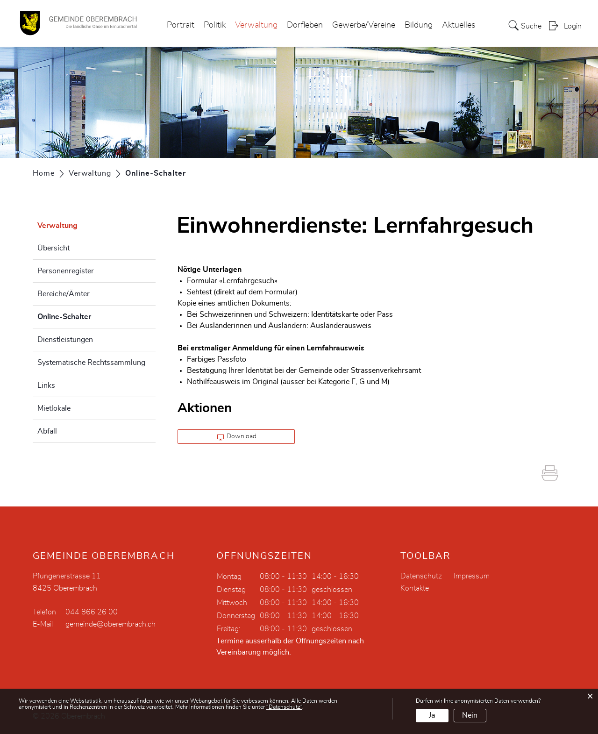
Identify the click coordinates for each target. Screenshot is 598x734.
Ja (432, 715)
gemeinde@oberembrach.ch (110, 624)
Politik (215, 25)
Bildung (419, 25)
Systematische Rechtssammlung (91, 362)
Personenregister (65, 271)
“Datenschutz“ (284, 707)
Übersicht (53, 248)
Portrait (180, 25)
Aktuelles (459, 25)
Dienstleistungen (65, 339)
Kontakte (414, 588)
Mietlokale (54, 408)
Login (573, 26)
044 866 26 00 (91, 612)
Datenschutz (421, 576)
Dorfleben (305, 25)
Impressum (472, 576)
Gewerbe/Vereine (363, 25)
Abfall (47, 431)
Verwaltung (256, 25)
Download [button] (237, 437)
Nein (469, 715)
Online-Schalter (87, 315)
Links (46, 385)
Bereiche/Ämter (63, 294)
